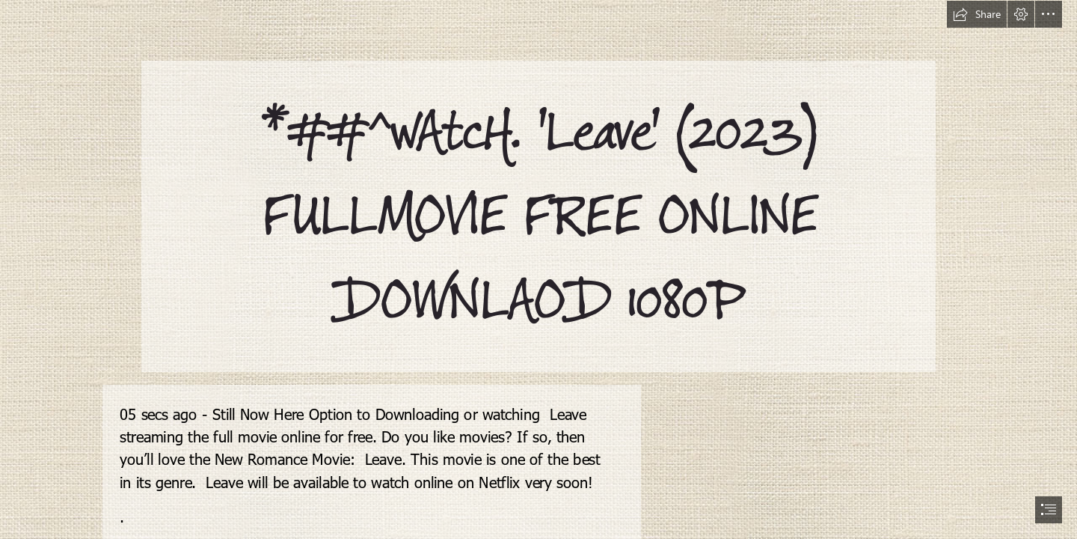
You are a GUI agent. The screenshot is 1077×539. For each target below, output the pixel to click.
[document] (538, 269)
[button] (977, 14)
